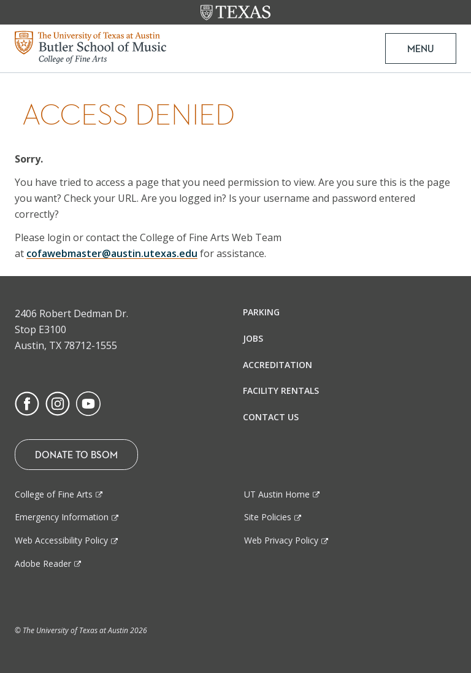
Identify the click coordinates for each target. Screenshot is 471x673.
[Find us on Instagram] (57, 402)
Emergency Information (62, 517)
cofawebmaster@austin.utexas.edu (111, 253)
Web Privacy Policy (281, 540)
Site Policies (267, 517)
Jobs (253, 338)
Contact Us (271, 417)
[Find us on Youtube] (88, 402)
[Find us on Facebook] (27, 402)
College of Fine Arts (54, 494)
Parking (261, 312)
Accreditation (277, 365)
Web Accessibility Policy (61, 540)
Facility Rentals (281, 390)
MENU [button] (420, 48)
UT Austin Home (277, 494)
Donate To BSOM (76, 454)
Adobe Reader (43, 563)
